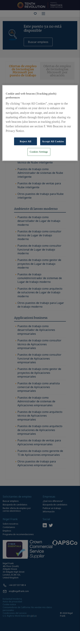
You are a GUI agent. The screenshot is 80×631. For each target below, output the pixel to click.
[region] (40, 123)
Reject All (25, 141)
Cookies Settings (39, 152)
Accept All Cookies (53, 141)
